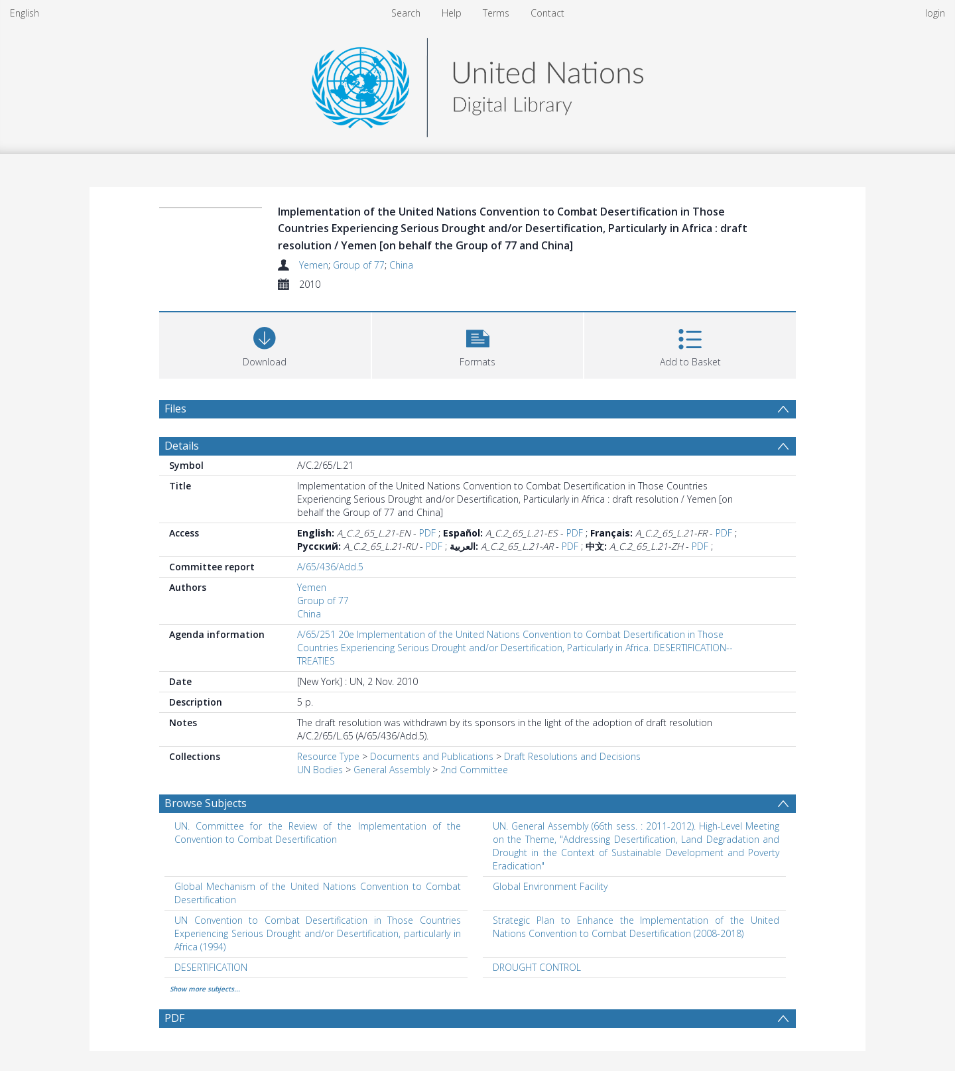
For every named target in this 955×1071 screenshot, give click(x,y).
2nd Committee (474, 769)
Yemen (313, 265)
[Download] (265, 343)
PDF (427, 533)
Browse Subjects (205, 803)
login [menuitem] (935, 13)
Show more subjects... (205, 988)
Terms (496, 13)
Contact (547, 13)
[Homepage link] (477, 83)
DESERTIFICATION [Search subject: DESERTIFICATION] (210, 967)
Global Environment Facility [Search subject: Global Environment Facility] (550, 886)
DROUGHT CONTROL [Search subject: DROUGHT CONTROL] (537, 967)
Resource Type (328, 756)
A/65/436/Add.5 (330, 566)
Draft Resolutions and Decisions (572, 756)
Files (175, 408)
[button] (478, 343)
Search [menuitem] (405, 13)
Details (181, 445)
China (401, 265)
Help (452, 13)
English (24, 13)
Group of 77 (359, 265)
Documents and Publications (431, 756)
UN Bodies (320, 769)
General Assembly (391, 769)
